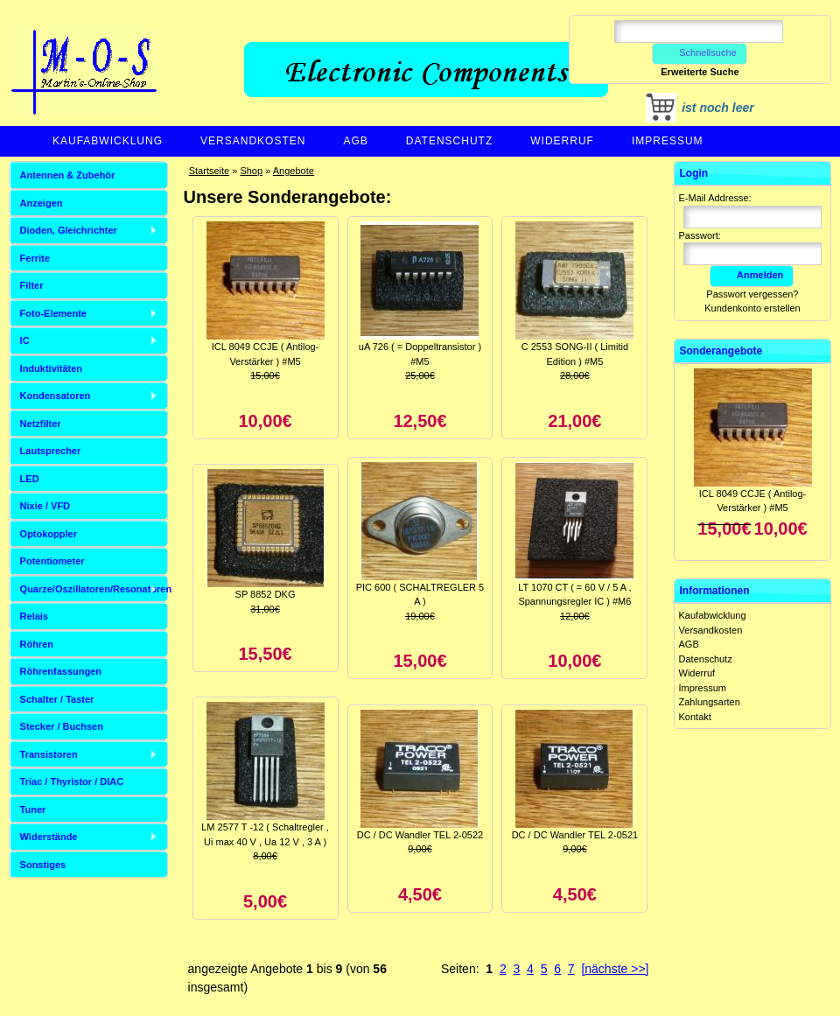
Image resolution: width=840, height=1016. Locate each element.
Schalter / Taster (57, 699)
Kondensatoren (55, 395)
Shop (251, 170)
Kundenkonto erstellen (752, 308)
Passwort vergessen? (752, 294)
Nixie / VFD (45, 506)
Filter (32, 285)
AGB (355, 141)
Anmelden (751, 275)
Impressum (668, 141)
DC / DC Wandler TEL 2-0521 (575, 835)
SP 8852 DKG (265, 594)
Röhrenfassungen (61, 671)
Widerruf (562, 141)
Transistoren (49, 754)
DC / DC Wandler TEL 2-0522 (420, 835)
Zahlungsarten (709, 702)
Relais (34, 616)
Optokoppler (48, 534)
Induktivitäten (51, 368)
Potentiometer (52, 561)
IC (25, 340)
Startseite (209, 170)
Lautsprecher (50, 450)
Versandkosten (252, 141)
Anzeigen (41, 203)
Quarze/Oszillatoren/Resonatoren (94, 589)
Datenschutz (449, 141)
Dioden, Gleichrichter (68, 230)
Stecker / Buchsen (61, 726)
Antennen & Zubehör (68, 175)
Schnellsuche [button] (699, 53)
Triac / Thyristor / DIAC (72, 781)
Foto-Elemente (53, 313)
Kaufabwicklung (107, 141)
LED (29, 478)
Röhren (37, 644)
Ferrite (35, 258)
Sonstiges (43, 864)
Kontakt (695, 716)
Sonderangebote (721, 351)
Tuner (33, 809)
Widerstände (49, 836)
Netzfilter (40, 423)
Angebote (293, 170)
